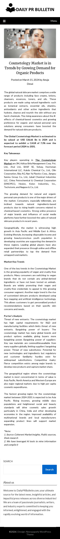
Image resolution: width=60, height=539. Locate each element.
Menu (54, 20)
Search (8, 461)
